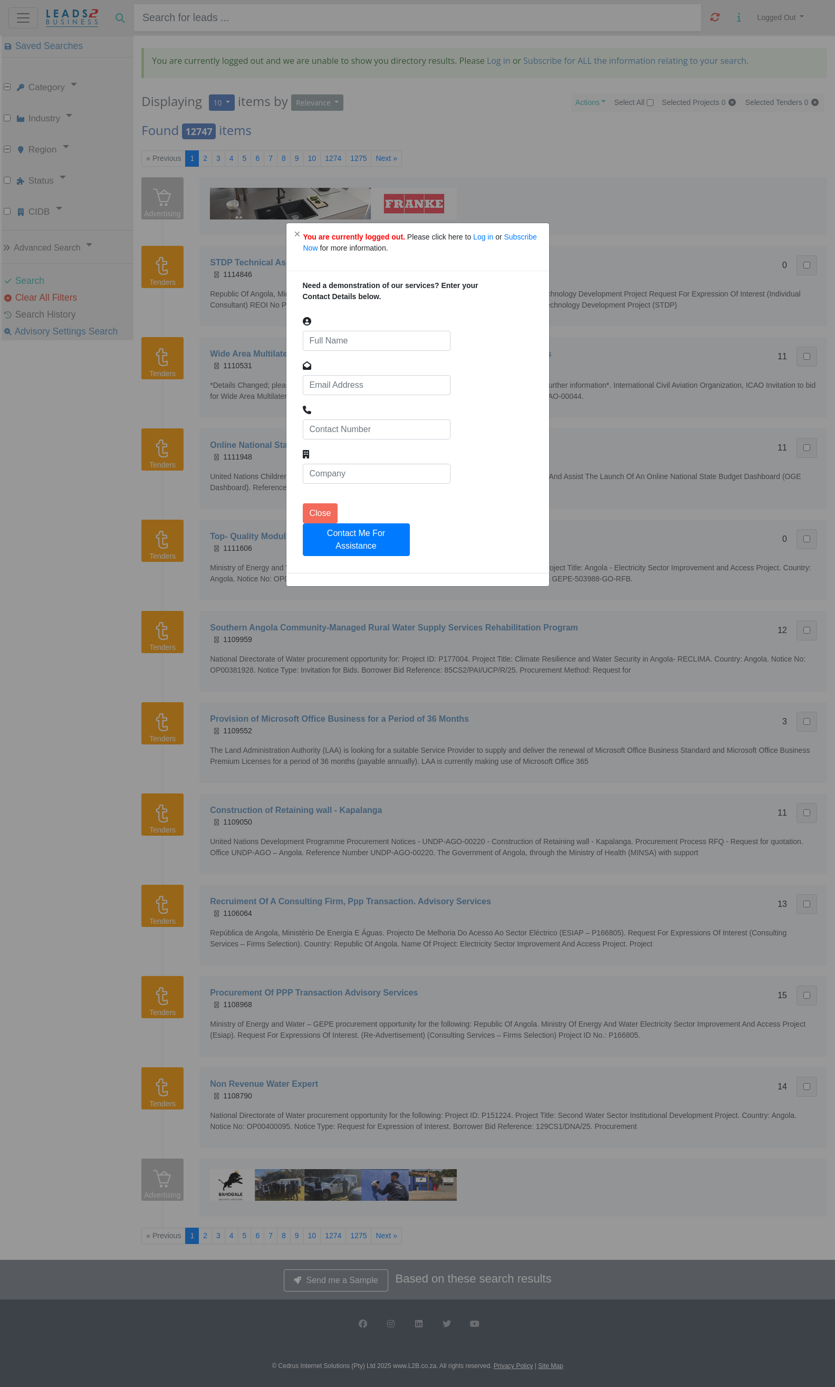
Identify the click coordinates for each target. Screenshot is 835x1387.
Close (320, 513)
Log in (484, 237)
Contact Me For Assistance (356, 539)
